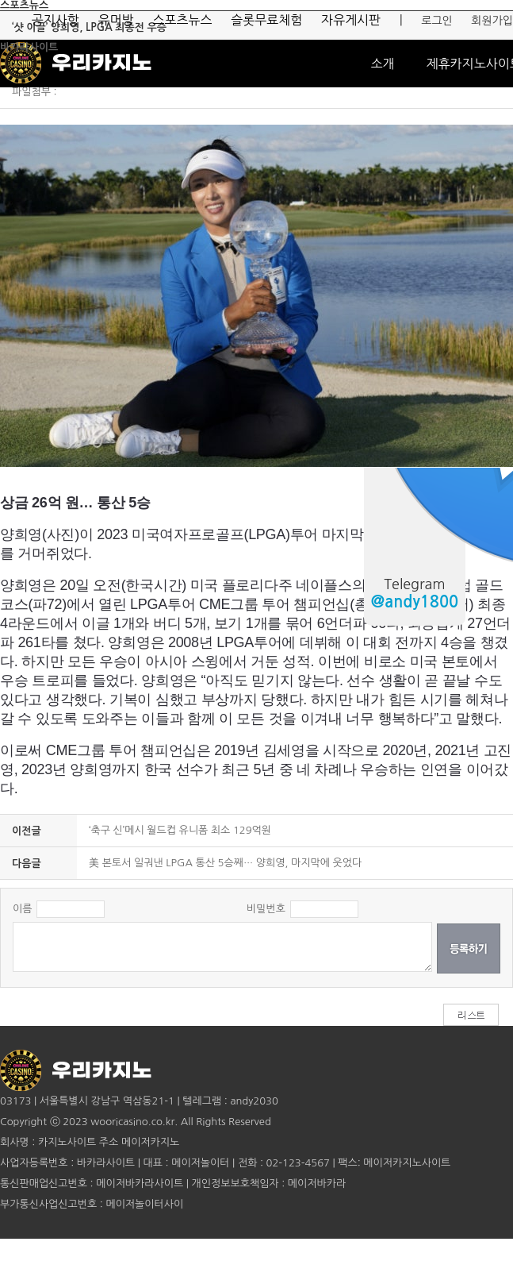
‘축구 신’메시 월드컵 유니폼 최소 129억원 (180, 830)
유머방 (115, 19)
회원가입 (492, 20)
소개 (382, 63)
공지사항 (55, 19)
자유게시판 (351, 19)
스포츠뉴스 (182, 19)
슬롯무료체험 (266, 19)
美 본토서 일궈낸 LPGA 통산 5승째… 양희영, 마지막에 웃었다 (225, 863)
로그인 (436, 20)
